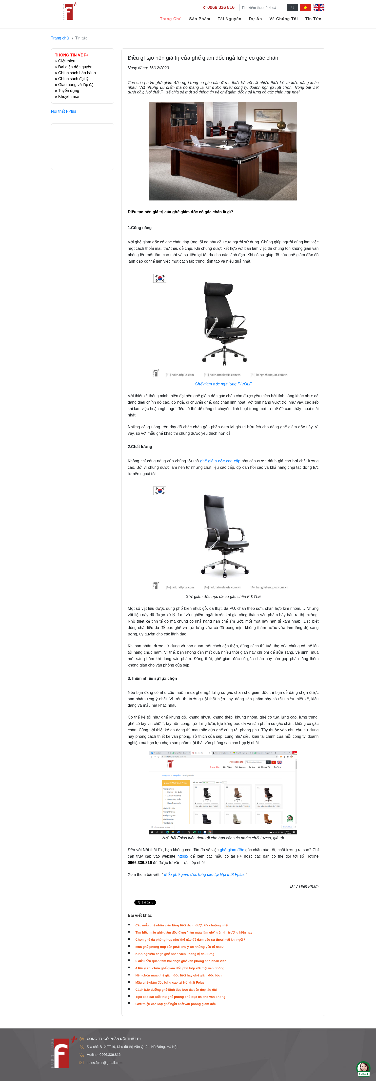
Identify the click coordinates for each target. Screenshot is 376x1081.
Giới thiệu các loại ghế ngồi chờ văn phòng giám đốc (176, 1004)
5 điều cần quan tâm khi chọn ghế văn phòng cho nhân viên (181, 961)
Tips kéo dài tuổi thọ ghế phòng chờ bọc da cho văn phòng (180, 997)
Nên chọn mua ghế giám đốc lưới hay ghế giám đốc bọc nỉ (180, 975)
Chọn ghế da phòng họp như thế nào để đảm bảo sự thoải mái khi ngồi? (190, 939)
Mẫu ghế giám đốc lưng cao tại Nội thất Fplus (170, 982)
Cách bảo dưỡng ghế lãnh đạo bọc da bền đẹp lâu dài (176, 989)
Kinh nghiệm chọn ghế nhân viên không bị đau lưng (175, 954)
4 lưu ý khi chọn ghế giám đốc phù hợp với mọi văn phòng (180, 968)
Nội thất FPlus (63, 111)
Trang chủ (60, 38)
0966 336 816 (221, 7)
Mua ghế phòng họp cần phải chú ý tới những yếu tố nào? (180, 947)
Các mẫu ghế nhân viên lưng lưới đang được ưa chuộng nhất (182, 925)
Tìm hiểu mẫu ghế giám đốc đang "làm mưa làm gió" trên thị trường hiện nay (194, 932)
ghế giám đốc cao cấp (221, 461)
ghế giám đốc (232, 850)
